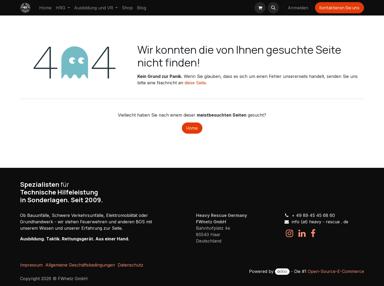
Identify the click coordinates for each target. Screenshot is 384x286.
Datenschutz (130, 265)
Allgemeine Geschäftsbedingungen (80, 265)
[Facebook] (313, 233)
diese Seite (195, 82)
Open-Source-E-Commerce (336, 271)
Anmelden (298, 7)
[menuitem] (45, 7)
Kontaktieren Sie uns (339, 8)
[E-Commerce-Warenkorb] (260, 7)
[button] (273, 7)
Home (192, 128)
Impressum (31, 265)
